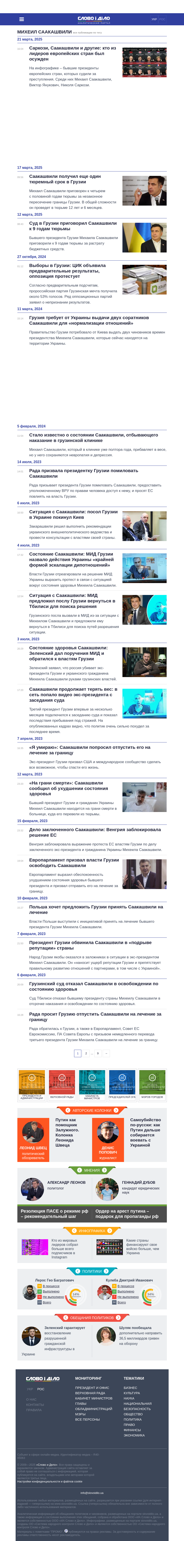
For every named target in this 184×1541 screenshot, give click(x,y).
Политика (133, 1419)
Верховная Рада (90, 1393)
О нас (31, 1399)
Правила (34, 1410)
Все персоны (87, 1419)
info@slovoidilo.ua (91, 1493)
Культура (132, 1393)
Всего (47, 1302)
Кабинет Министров (93, 1398)
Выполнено (51, 1291)
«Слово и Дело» (46, 1464)
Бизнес (130, 1388)
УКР (154, 19)
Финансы (132, 1430)
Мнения (92, 1170)
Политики (92, 1271)
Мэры (80, 1414)
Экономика (134, 1435)
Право (129, 1425)
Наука (129, 1398)
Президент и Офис (92, 1388)
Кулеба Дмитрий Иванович (129, 1280)
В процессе (51, 1286)
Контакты (35, 1405)
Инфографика (92, 1231)
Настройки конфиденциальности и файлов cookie (49, 1481)
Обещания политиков (92, 1318)
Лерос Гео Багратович (54, 1280)
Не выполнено (53, 1297)
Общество (133, 1414)
